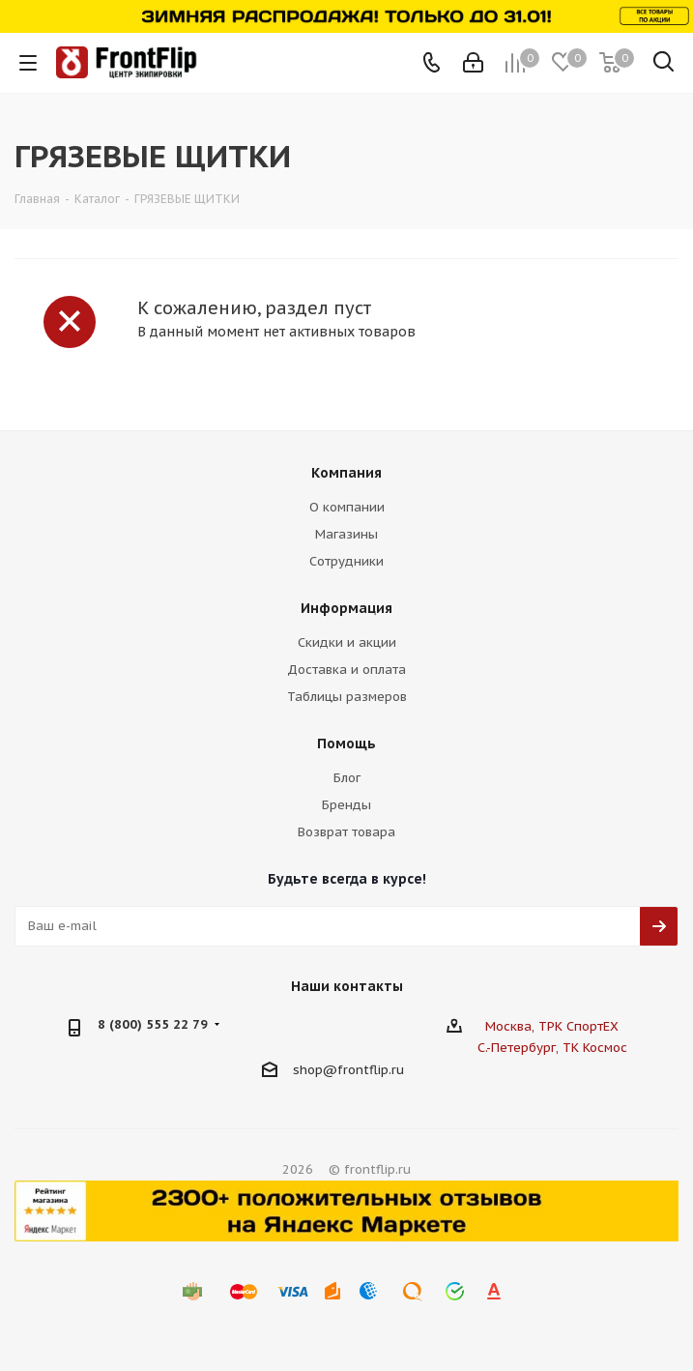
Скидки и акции (347, 642)
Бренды (346, 805)
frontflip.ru (370, 1069)
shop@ (315, 1069)
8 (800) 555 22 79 (153, 1024)
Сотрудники (346, 561)
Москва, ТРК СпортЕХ (552, 1026)
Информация (346, 608)
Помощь (346, 743)
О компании (347, 507)
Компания (346, 472)
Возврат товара (346, 832)
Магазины (346, 534)
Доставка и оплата (346, 669)
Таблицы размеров (347, 696)
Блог (347, 778)
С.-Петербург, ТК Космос (552, 1047)
